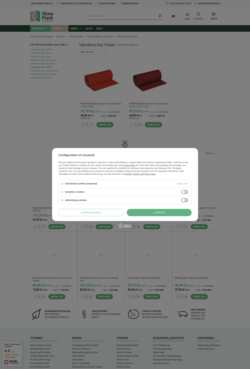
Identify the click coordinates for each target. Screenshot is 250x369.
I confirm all (159, 212)
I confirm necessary (91, 212)
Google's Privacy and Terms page (139, 174)
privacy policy (129, 165)
